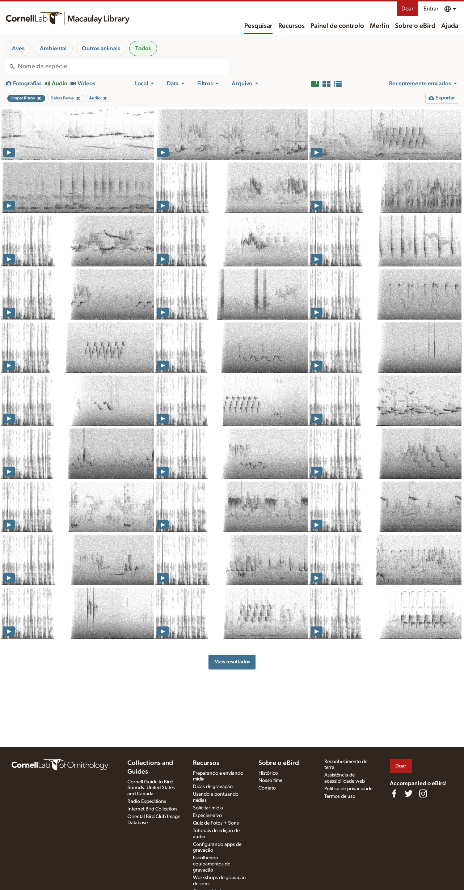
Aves (18, 48)
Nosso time (270, 780)
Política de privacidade (348, 788)
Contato (267, 788)
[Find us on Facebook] (394, 793)
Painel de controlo (337, 26)
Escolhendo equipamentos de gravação (211, 864)
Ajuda (449, 26)
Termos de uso (339, 796)
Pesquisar (258, 26)
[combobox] (123, 66)
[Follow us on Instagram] (423, 793)
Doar (407, 9)
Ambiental (53, 48)
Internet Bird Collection (152, 809)
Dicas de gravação (213, 786)
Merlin (379, 26)
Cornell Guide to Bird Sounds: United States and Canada (151, 788)
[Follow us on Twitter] (408, 793)
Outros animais (101, 48)
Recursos (291, 26)
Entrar (430, 9)
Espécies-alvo (207, 815)
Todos (143, 48)
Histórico (268, 773)
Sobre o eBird (415, 26)
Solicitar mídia (208, 807)
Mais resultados (232, 661)
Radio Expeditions (146, 801)
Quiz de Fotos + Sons (216, 823)
